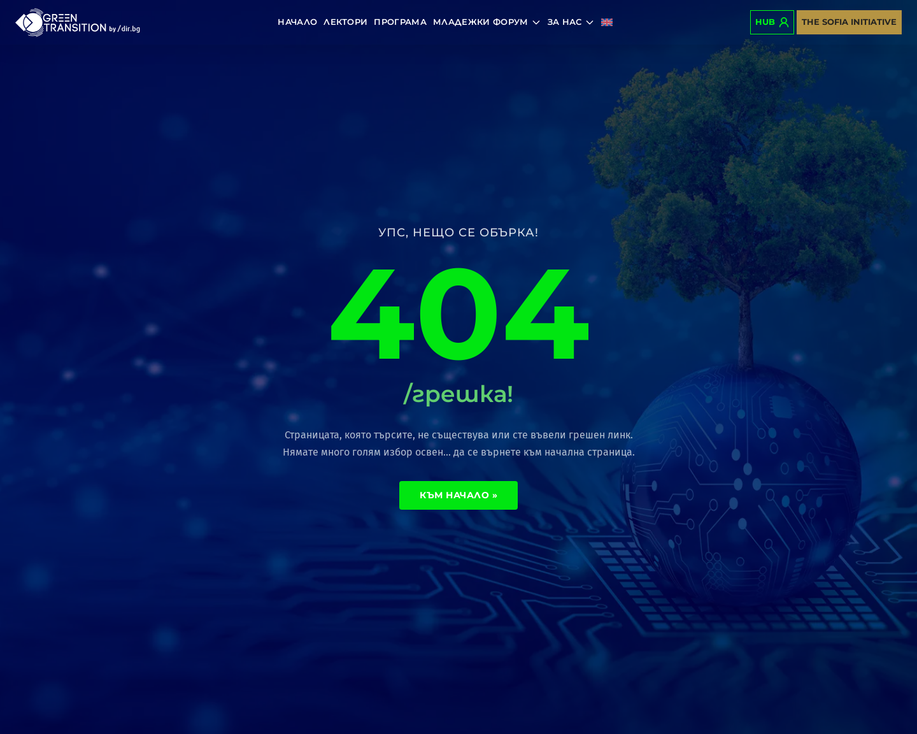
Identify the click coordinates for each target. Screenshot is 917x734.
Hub (772, 22)
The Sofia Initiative (849, 22)
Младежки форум (487, 22)
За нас (571, 22)
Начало (297, 22)
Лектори (345, 22)
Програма (400, 22)
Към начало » (458, 495)
